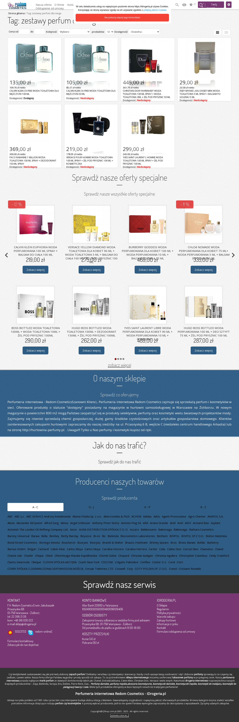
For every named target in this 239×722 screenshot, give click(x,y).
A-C (35, 507)
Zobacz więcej (36, 270)
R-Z (203, 507)
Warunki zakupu (166, 616)
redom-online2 (43, 631)
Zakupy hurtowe (166, 620)
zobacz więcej (119, 365)
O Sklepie (162, 605)
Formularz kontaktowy (20, 641)
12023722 (20, 631)
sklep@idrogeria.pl (25, 624)
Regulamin (163, 609)
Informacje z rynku (167, 624)
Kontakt (161, 628)
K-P (147, 507)
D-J (91, 507)
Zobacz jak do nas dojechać (23, 645)
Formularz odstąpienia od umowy (176, 631)
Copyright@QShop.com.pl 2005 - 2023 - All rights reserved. (120, 711)
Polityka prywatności (169, 613)
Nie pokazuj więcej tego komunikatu (122, 17)
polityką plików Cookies (155, 10)
